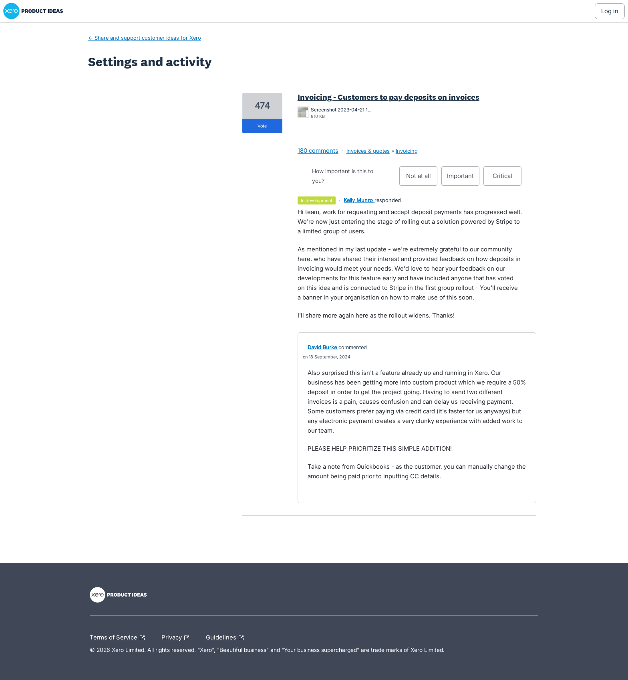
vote (262, 126)
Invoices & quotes (368, 151)
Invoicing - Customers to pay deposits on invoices (388, 97)
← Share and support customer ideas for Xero (144, 37)
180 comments (318, 150)
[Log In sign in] (610, 11)
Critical (507, 179)
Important (463, 179)
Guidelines (227, 637)
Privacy (177, 637)
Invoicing (407, 151)
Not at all (422, 179)
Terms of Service (119, 637)
